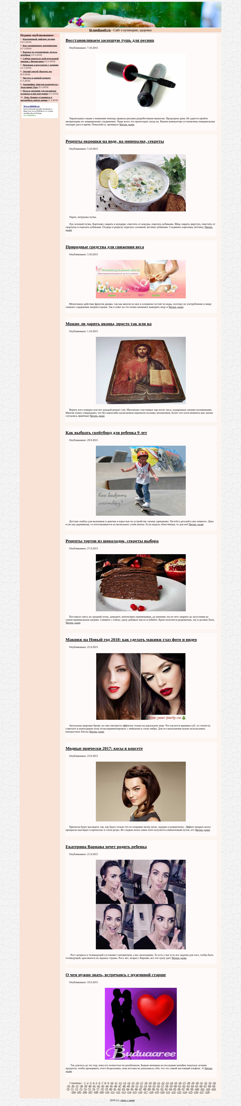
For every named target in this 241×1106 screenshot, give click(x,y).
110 (107, 1092)
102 (208, 1089)
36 (73, 1086)
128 (207, 1092)
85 (132, 1089)
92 (162, 1089)
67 (205, 1086)
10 (112, 1083)
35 (68, 1086)
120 (162, 1092)
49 (128, 1086)
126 (196, 1092)
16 (137, 1083)
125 (190, 1092)
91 (157, 1089)
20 (154, 1083)
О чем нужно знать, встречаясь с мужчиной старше (116, 974)
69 (214, 1086)
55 (154, 1086)
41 (94, 1086)
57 (162, 1086)
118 (151, 1092)
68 (209, 1086)
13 (124, 1083)
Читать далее (126, 124)
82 (119, 1089)
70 (68, 1089)
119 (157, 1092)
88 (145, 1089)
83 (123, 1089)
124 (185, 1092)
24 (171, 1083)
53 (145, 1086)
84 (128, 1089)
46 (115, 1086)
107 (90, 1092)
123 (179, 1092)
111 (113, 1092)
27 (184, 1083)
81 (115, 1089)
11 (116, 1083)
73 (80, 1089)
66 (201, 1086)
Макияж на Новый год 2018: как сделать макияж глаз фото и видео (131, 639)
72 (76, 1089)
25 (175, 1083)
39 (85, 1086)
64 (192, 1086)
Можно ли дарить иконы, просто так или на (109, 323)
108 (96, 1092)
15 (133, 1083)
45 (111, 1086)
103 (214, 1089)
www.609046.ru (38, 111)
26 (180, 1083)
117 (146, 1092)
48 (124, 1086)
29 (193, 1083)
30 (197, 1083)
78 (102, 1089)
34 (214, 1083)
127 (202, 1092)
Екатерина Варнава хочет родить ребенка (106, 846)
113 (124, 1092)
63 (188, 1086)
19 (150, 1083)
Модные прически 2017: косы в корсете (104, 748)
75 (89, 1089)
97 (183, 1089)
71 (72, 1089)
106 (85, 1092)
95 (175, 1089)
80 (111, 1089)
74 (85, 1089)
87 (140, 1089)
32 (205, 1083)
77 (98, 1089)
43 (102, 1086)
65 (196, 1086)
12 (120, 1083)
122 (174, 1092)
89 (149, 1089)
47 (120, 1086)
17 (141, 1083)
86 (136, 1089)
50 (132, 1086)
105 (79, 1092)
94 (170, 1089)
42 (98, 1086)
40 (90, 1086)
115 (135, 1092)
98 (187, 1089)
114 (129, 1092)
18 (146, 1083)
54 (149, 1086)
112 (118, 1092)
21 (158, 1083)
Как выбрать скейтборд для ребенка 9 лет (106, 432)
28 (188, 1083)
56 (158, 1086)
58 (166, 1086)
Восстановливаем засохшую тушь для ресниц (110, 40)
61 (179, 1086)
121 (168, 1092)
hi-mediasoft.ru (100, 30)
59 (171, 1086)
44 (107, 1086)
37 (77, 1086)
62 (184, 1086)
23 (167, 1083)
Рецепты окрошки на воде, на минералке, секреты (115, 141)
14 (129, 1083)
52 (141, 1086)
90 (153, 1089)
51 (137, 1086)
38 (81, 1086)
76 (93, 1089)
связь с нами (127, 1100)
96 (179, 1089)
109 (102, 1092)
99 (192, 1089)
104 (74, 1092)
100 (197, 1089)
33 (210, 1083)
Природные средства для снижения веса (105, 246)
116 (140, 1092)
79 (106, 1089)
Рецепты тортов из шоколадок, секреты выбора (112, 541)
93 (166, 1089)
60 (175, 1086)
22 (163, 1083)
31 (201, 1083)
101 (203, 1089)
